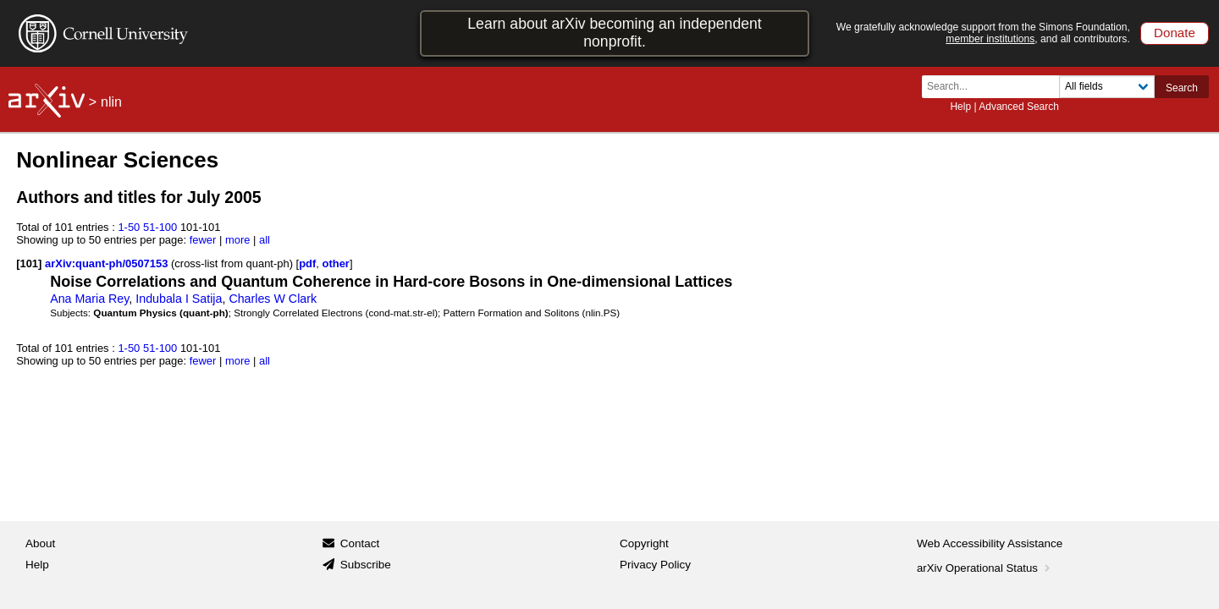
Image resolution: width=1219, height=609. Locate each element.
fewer (203, 239)
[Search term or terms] (995, 86)
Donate (1174, 32)
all (264, 239)
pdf (307, 263)
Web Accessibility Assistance (989, 543)
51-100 (160, 227)
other (336, 263)
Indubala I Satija (178, 298)
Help (960, 106)
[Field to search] (1107, 86)
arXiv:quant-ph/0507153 (108, 263)
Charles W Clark (273, 298)
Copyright (644, 543)
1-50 (129, 227)
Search (1182, 88)
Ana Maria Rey (89, 298)
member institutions (990, 39)
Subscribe (365, 564)
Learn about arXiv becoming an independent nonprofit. (614, 32)
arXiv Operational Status (985, 568)
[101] (28, 263)
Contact (360, 543)
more (238, 239)
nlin (111, 102)
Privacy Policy (655, 564)
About (40, 543)
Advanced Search (1019, 106)
